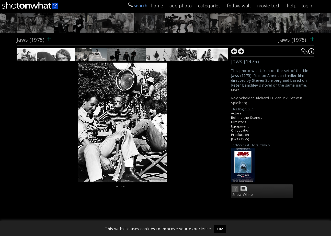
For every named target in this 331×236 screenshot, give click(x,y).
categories (209, 5)
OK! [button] (220, 229)
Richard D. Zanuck (272, 98)
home (157, 5)
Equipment (240, 126)
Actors (236, 113)
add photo (180, 5)
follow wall (239, 5)
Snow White (242, 194)
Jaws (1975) (31, 39)
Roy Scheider (242, 98)
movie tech (269, 5)
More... (236, 90)
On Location (241, 130)
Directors (238, 122)
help (291, 5)
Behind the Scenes (246, 117)
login (307, 5)
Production (240, 135)
